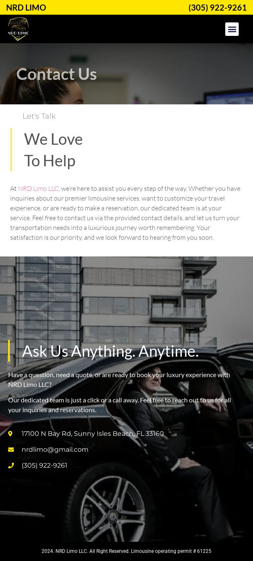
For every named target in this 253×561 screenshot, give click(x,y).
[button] (232, 29)
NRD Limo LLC (38, 188)
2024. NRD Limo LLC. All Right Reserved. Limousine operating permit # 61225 (126, 551)
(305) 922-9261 (218, 7)
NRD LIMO (26, 7)
